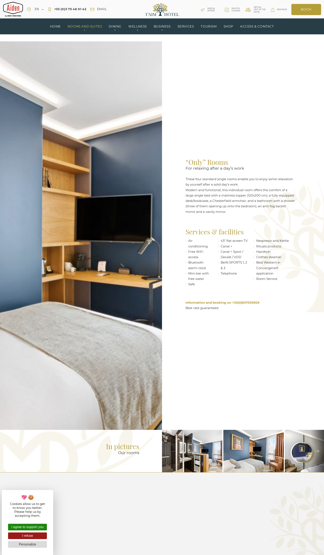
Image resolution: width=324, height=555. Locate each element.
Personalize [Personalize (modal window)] (27, 544)
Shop (228, 26)
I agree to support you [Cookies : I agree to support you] (27, 527)
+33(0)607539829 (246, 302)
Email (99, 9)
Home (55, 26)
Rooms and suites (85, 28)
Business (162, 28)
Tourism (209, 26)
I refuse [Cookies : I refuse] (27, 535)
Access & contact (257, 26)
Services (185, 26)
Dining (115, 28)
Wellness (137, 28)
